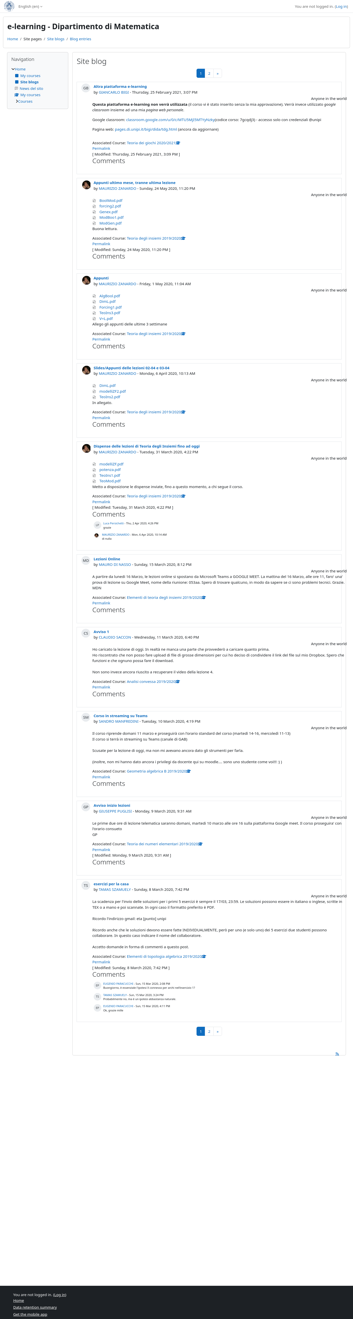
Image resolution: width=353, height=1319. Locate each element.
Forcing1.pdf (110, 307)
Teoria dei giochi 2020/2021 (153, 142)
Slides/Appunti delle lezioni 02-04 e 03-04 (131, 367)
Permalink (101, 148)
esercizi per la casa (111, 883)
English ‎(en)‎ (28, 6)
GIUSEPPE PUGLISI (115, 811)
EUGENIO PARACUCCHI (118, 983)
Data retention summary (35, 1307)
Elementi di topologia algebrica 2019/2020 (167, 956)
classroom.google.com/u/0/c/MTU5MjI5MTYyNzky (170, 119)
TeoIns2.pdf (109, 396)
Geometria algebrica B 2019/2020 (159, 771)
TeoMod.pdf (109, 480)
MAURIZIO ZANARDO (117, 188)
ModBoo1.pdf (111, 217)
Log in (341, 6)
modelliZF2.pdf (112, 391)
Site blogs (55, 38)
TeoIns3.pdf (109, 312)
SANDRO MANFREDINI (119, 721)
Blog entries (80, 38)
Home (12, 38)
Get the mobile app (30, 1314)
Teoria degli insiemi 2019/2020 (156, 238)
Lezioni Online (106, 558)
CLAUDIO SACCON (115, 637)
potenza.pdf (110, 469)
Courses (25, 101)
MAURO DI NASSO (115, 564)
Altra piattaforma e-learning (120, 86)
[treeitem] (37, 85)
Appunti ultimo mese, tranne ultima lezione (134, 182)
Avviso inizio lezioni (111, 805)
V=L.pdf (106, 318)
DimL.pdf (107, 301)
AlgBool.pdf (109, 295)
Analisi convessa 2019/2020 (153, 681)
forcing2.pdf (110, 205)
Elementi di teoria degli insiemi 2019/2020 (166, 597)
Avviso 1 (101, 631)
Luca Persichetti (113, 523)
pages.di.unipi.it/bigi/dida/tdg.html (146, 129)
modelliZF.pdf (111, 463)
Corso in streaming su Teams (120, 715)
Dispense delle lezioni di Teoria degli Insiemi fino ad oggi (146, 446)
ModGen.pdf (110, 223)
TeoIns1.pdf (109, 475)
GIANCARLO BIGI (114, 92)
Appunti (101, 277)
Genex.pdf (108, 211)
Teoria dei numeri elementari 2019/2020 (165, 843)
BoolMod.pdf (110, 200)
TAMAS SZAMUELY (115, 889)
